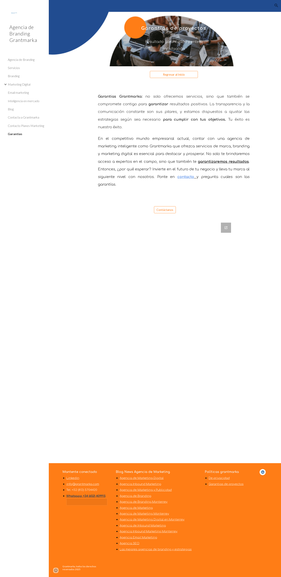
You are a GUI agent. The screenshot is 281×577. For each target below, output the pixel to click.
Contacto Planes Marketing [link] (26, 125)
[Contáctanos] (165, 209)
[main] (173, 33)
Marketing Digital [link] (19, 84)
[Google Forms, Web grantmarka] (164, 340)
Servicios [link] (14, 68)
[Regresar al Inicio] (174, 74)
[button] (276, 5)
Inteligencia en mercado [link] (23, 101)
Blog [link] (11, 109)
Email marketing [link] (18, 92)
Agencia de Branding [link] (21, 59)
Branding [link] (14, 76)
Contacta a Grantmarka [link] (23, 117)
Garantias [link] (15, 134)
